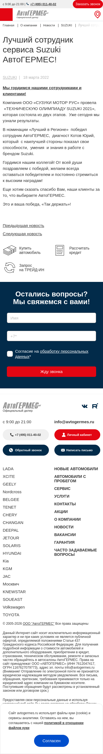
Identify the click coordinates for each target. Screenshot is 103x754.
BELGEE (11, 499)
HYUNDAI (12, 553)
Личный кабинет (79, 434)
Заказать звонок (88, 4)
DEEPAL (11, 530)
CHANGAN (13, 522)
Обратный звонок (28, 450)
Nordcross (12, 491)
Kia (6, 561)
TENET (9, 507)
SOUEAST (13, 599)
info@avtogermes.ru (74, 421)
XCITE (9, 476)
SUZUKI (10, 77)
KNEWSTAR (14, 591)
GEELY (9, 484)
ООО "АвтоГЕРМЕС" (38, 624)
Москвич (11, 584)
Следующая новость (22, 233)
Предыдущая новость (23, 225)
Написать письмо (79, 450)
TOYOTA (11, 614)
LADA (8, 468)
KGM (7, 568)
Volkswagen (14, 607)
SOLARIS (12, 545)
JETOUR (11, 538)
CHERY (10, 514)
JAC (6, 576)
